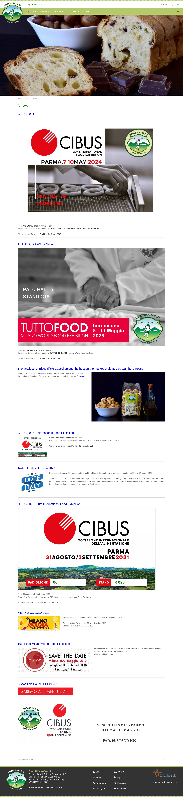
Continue (80, 376)
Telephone (99, 782)
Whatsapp (120, 782)
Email (97, 777)
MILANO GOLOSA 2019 (33, 612)
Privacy (119, 771)
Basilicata (54, 779)
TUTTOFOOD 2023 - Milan (35, 244)
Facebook (120, 788)
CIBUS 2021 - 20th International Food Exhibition (49, 504)
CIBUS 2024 (26, 113)
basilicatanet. (169, 782)
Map (117, 777)
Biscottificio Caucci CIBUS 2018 (38, 684)
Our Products (59, 11)
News (35, 98)
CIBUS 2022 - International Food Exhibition (46, 432)
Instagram (99, 788)
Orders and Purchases (79, 11)
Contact (163, 4)
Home (31, 11)
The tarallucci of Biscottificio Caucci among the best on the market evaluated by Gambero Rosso (80, 368)
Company (44, 11)
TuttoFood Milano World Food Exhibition (44, 643)
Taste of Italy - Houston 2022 (36, 468)
